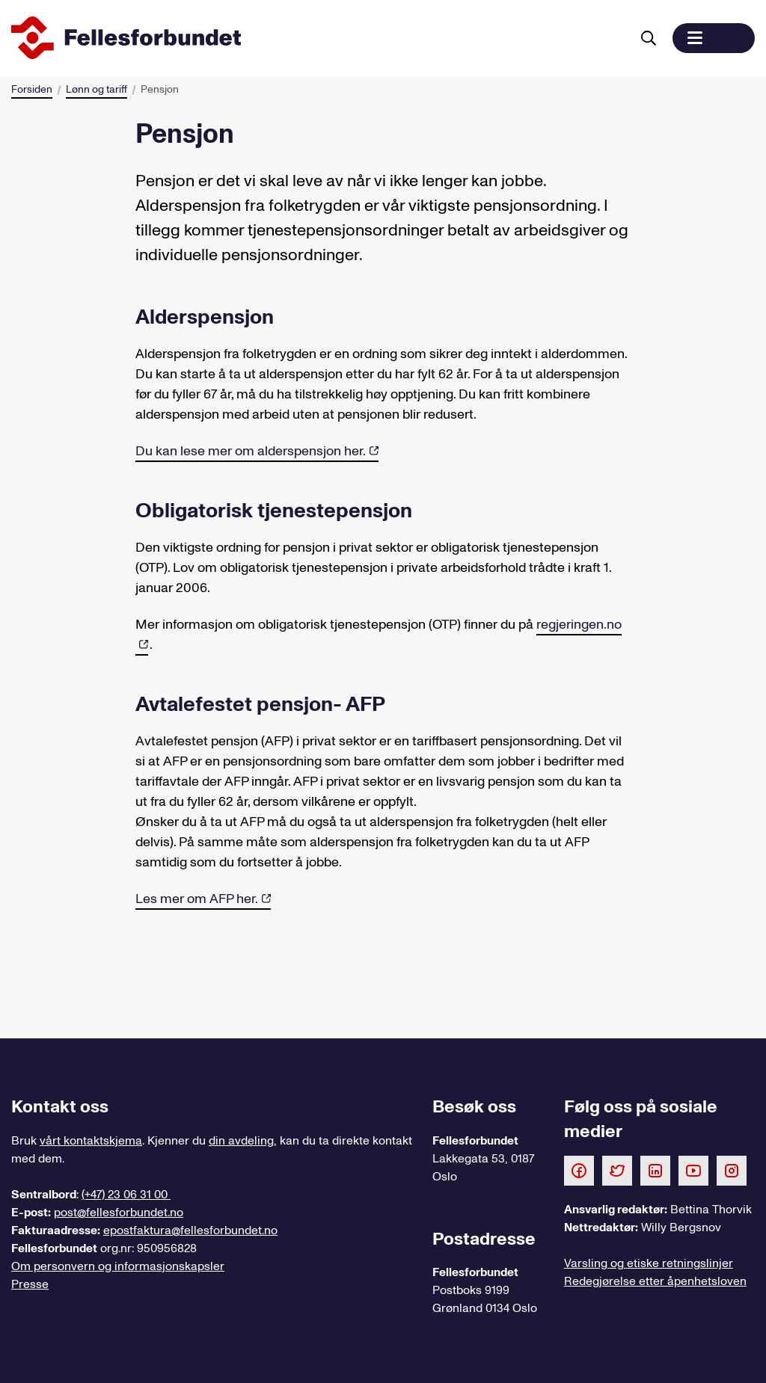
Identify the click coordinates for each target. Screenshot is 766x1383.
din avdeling (241, 1141)
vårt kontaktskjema (91, 1141)
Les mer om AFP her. (196, 899)
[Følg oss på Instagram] (732, 1170)
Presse (30, 1284)
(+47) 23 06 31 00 (126, 1194)
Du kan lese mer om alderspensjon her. (250, 451)
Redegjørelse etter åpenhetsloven (655, 1281)
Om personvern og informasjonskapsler (117, 1266)
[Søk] (648, 38)
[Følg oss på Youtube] (693, 1170)
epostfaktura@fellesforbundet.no (190, 1230)
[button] (713, 38)
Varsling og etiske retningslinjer (648, 1263)
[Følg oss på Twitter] (617, 1170)
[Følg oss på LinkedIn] (655, 1170)
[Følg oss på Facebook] (579, 1170)
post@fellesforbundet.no (118, 1212)
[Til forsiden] (318, 38)
